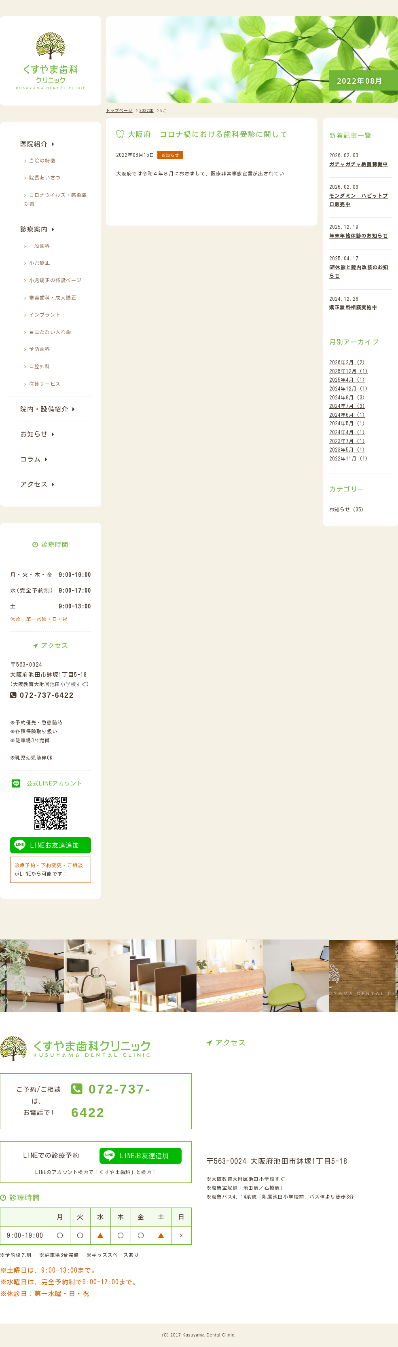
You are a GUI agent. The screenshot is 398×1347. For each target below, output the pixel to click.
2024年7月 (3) (347, 405)
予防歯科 (39, 348)
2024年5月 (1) (347, 423)
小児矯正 (39, 262)
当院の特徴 (42, 160)
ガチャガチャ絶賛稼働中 (358, 164)
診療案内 (34, 229)
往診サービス (45, 383)
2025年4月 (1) (347, 379)
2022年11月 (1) (348, 458)
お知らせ (34, 434)
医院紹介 (34, 144)
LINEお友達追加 (54, 845)
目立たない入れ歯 (50, 331)
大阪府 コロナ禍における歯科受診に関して (208, 134)
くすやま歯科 (115, 1172)
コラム (30, 459)
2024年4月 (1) (347, 432)
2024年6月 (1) (347, 414)
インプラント (45, 314)
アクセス (34, 484)
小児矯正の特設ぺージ (55, 280)
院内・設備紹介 (44, 409)
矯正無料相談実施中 (353, 307)
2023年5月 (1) (347, 449)
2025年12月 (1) (348, 371)
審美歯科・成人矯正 (52, 297)
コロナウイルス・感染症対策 (55, 199)
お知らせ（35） (347, 509)
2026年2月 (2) (347, 362)
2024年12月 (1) (348, 388)
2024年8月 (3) (347, 397)
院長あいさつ (45, 177)
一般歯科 (39, 245)
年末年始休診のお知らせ (358, 235)
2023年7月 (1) (347, 441)
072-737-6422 (47, 695)
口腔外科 (39, 366)
